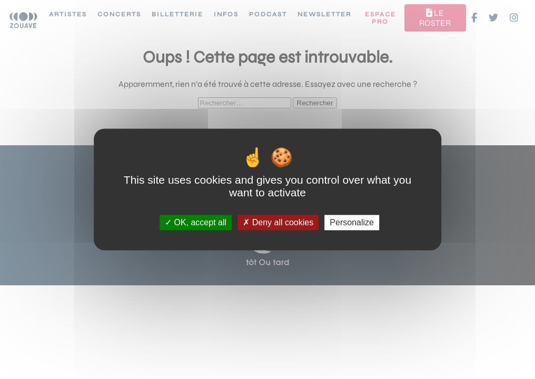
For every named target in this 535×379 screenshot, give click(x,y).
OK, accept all (195, 222)
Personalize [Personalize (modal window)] (352, 222)
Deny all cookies (278, 222)
